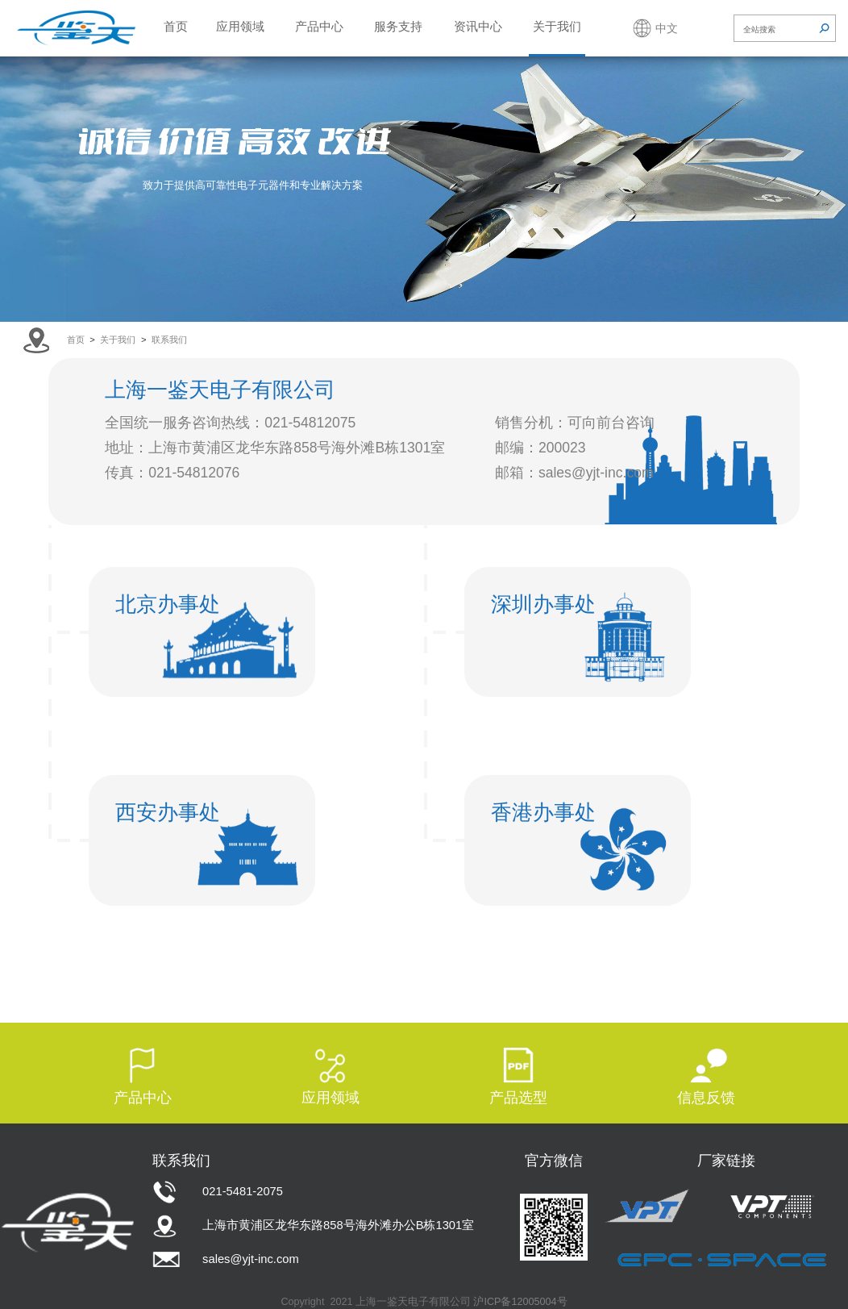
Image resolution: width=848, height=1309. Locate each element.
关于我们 (557, 26)
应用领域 (240, 26)
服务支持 (398, 26)
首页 (176, 26)
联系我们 (169, 339)
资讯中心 (478, 26)
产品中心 (319, 26)
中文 (666, 29)
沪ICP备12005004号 (520, 1301)
